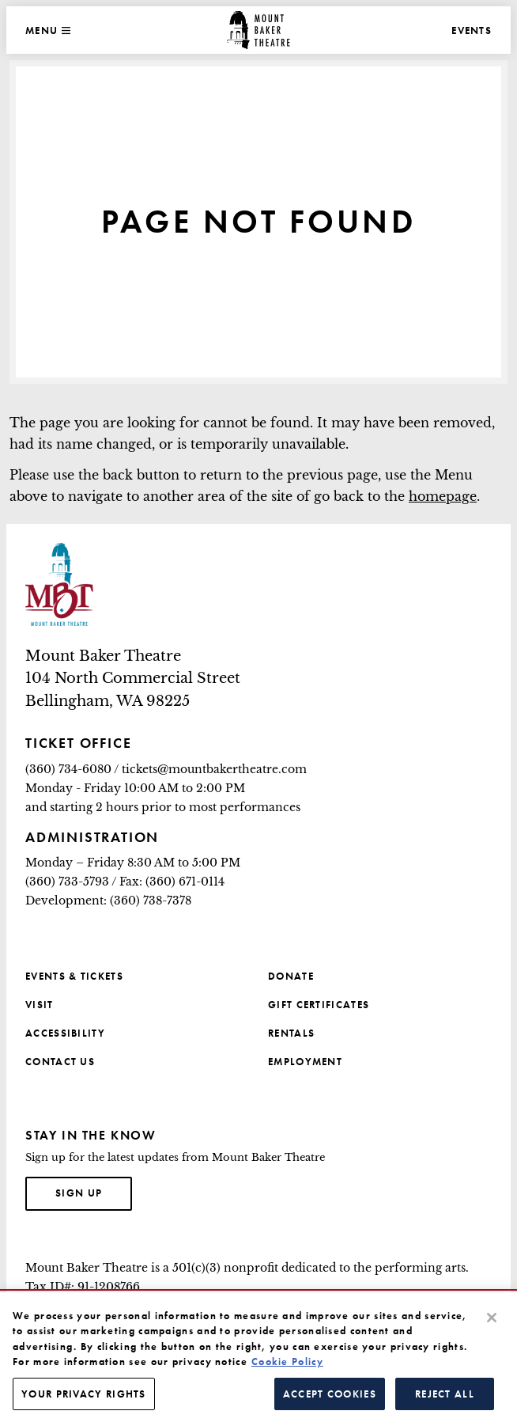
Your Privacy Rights (83, 1401)
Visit (39, 1004)
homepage (443, 496)
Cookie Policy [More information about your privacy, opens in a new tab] (287, 1368)
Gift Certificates (318, 1004)
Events (471, 30)
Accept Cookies (329, 1401)
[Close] (491, 1324)
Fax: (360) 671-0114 (172, 881)
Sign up (93, 1192)
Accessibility (65, 1033)
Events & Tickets (74, 976)
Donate (291, 976)
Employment (305, 1061)
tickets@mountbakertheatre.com (214, 769)
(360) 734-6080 (68, 769)
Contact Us (60, 1061)
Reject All (444, 1401)
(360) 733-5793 (67, 881)
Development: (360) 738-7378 (108, 900)
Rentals (291, 1033)
